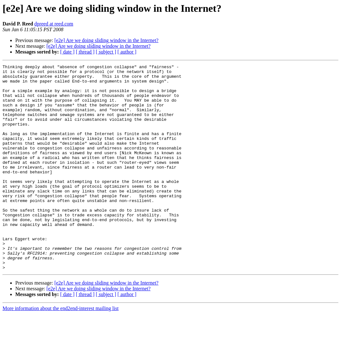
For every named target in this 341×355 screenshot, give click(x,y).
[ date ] (67, 51)
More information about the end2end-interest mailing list (60, 349)
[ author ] (127, 51)
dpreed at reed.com (53, 23)
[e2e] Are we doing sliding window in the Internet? (106, 40)
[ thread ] (85, 51)
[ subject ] (106, 51)
